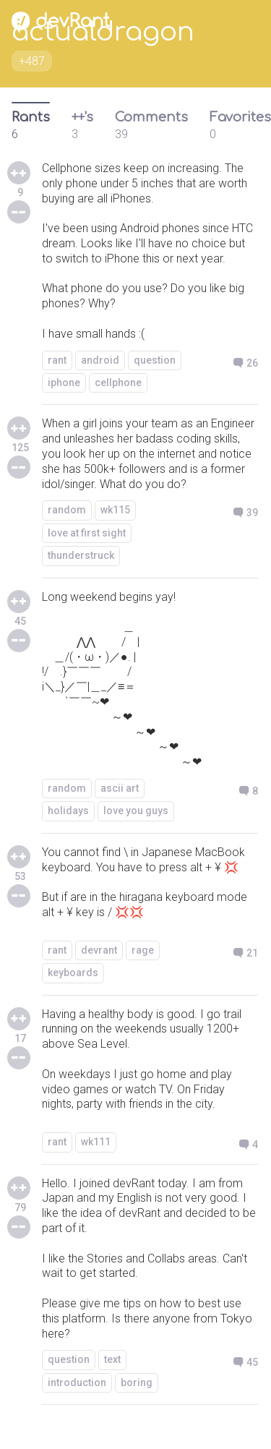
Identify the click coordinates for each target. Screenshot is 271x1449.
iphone (64, 382)
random (67, 510)
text (112, 1359)
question (155, 360)
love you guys (135, 810)
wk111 (96, 1141)
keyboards (73, 972)
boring (136, 1382)
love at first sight (87, 533)
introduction (77, 1382)
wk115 (115, 510)
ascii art (119, 788)
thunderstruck (81, 555)
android (100, 360)
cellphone (118, 382)
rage (143, 950)
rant (57, 360)
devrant (99, 950)
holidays (68, 810)
